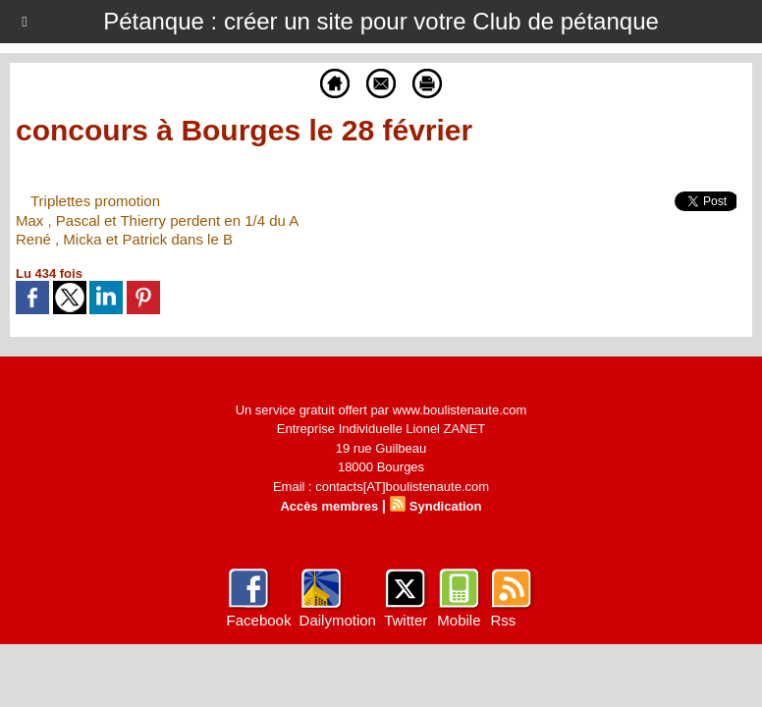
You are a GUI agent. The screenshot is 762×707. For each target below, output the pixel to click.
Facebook (259, 620)
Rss (503, 620)
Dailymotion (337, 620)
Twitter (405, 620)
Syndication (445, 506)
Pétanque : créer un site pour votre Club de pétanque (381, 21)
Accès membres (329, 506)
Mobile (458, 620)
